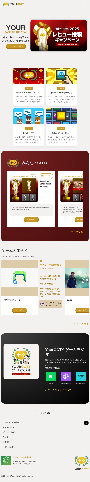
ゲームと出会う (9, 432)
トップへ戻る (46, 413)
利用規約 (6, 442)
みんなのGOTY (9, 427)
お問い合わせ (8, 447)
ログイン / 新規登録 (16, 46)
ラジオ (5, 437)
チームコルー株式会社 (22, 457)
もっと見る (77, 232)
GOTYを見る (31, 219)
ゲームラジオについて (59, 390)
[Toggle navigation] (84, 4)
